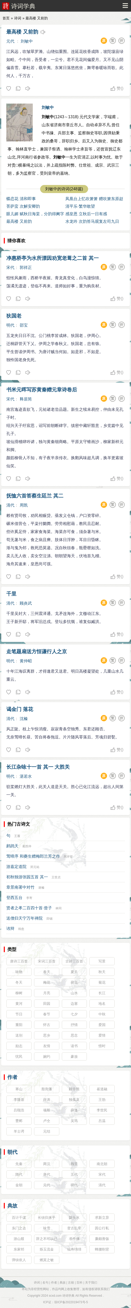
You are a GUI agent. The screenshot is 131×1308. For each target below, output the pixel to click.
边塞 (74, 1004)
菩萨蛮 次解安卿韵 (23, 206)
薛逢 (74, 1110)
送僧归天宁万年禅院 (24, 918)
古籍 (71, 1282)
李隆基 (19, 1100)
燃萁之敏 (47, 1260)
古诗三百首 (74, 961)
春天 (46, 972)
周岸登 (68, 856)
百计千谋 (19, 1218)
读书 (74, 1046)
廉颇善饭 (102, 1239)
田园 (46, 1004)
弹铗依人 (19, 1260)
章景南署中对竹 (20, 887)
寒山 (18, 1089)
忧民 (18, 1056)
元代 (10, 41)
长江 (102, 993)
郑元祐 (34, 867)
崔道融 (102, 1089)
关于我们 (91, 1282)
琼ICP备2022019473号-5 (71, 1302)
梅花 (46, 982)
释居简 (26, 399)
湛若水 (26, 776)
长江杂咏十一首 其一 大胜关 (38, 767)
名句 (45, 1282)
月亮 (46, 993)
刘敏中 (27, 41)
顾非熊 (74, 1089)
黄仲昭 (26, 661)
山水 (74, 993)
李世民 (102, 1110)
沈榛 (24, 719)
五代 (74, 1174)
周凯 (24, 505)
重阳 (18, 1025)
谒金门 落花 (19, 709)
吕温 (102, 1121)
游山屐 (19, 1239)
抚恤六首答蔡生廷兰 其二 (34, 496)
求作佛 (74, 1239)
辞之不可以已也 (46, 1240)
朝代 (12, 1152)
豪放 (74, 1056)
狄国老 (13, 316)
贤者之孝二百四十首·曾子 (29, 908)
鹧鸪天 (12, 846)
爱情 (102, 1035)
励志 (18, 1046)
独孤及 (74, 1100)
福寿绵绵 (74, 1249)
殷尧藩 (46, 1089)
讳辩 (10, 928)
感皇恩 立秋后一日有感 (86, 214)
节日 (18, 1014)
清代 (10, 505)
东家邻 (19, 1249)
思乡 (46, 1035)
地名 (102, 1004)
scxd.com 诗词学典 (61, 1295)
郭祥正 (26, 267)
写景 (102, 961)
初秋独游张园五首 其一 (27, 877)
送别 (18, 1035)
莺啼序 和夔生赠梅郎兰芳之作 (33, 856)
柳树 (18, 993)
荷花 (74, 982)
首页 (6, 18)
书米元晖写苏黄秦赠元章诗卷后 (41, 389)
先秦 (18, 1164)
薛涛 (46, 1100)
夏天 (74, 972)
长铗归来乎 (47, 1218)
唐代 (46, 1174)
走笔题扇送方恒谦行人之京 (36, 651)
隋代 (18, 1174)
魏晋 (74, 1164)
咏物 (18, 972)
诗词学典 (23, 6)
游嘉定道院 (16, 866)
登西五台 (14, 897)
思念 (74, 1035)
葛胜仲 (26, 846)
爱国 (102, 1025)
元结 (46, 1131)
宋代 (10, 267)
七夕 (74, 1014)
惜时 (102, 1046)
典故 (12, 1205)
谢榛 (41, 887)
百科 (79, 1282)
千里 (11, 594)
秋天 (102, 972)
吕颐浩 (19, 1110)
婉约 (46, 1056)
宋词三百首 (47, 961)
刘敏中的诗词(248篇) (64, 189)
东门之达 (19, 1228)
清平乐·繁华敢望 (80, 206)
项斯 (46, 1110)
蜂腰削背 (102, 1249)
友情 (46, 1046)
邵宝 (24, 325)
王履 (17, 836)
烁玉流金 (47, 1249)
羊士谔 (19, 1131)
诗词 (17, 18)
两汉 (46, 1164)
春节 (46, 1014)
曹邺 (18, 1121)
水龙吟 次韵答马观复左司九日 (92, 221)
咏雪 (46, 1228)
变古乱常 (74, 1228)
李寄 (29, 898)
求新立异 (102, 1218)
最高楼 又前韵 (22, 32)
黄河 (18, 1004)
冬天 (18, 982)
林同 (59, 908)
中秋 (102, 1014)
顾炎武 (26, 603)
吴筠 (74, 1121)
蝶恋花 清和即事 (21, 199)
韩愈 (21, 929)
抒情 (74, 1025)
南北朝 (102, 1164)
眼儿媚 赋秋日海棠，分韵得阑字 (35, 214)
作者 (12, 1077)
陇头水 (74, 1218)
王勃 (102, 1100)
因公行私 (102, 1228)
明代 (10, 325)
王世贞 (56, 877)
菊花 (102, 982)
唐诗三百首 (19, 961)
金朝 (18, 1185)
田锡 (49, 918)
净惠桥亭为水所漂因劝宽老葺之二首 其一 (52, 258)
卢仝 (46, 1121)
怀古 (46, 1025)
